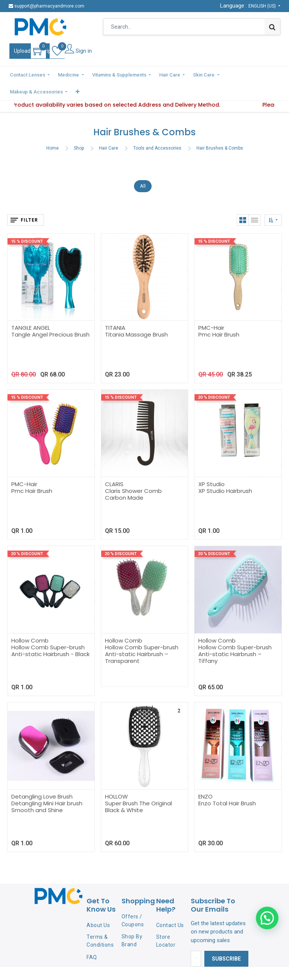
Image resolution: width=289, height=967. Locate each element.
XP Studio (211, 466)
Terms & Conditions (100, 923)
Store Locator (166, 923)
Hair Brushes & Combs (219, 129)
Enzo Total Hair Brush (227, 785)
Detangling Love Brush (42, 778)
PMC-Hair (211, 310)
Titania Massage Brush (136, 316)
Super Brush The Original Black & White (138, 788)
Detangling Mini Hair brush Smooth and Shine (46, 788)
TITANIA (115, 310)
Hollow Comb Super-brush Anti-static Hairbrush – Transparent (141, 635)
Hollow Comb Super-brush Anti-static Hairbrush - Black (50, 632)
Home (52, 129)
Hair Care (108, 129)
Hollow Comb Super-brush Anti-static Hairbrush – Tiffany (235, 635)
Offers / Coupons (133, 902)
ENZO (205, 778)
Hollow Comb (30, 622)
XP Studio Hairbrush (225, 473)
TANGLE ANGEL (30, 310)
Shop (79, 129)
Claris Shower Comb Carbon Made (133, 476)
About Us (98, 907)
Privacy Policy (96, 955)
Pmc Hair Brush (218, 316)
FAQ (92, 939)
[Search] (272, 27)
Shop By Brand (132, 922)
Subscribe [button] (226, 941)
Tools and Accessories (157, 129)
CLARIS (114, 466)
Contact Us (170, 907)
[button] (275, 74)
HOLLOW (116, 778)
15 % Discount (27, 222)
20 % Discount (214, 379)
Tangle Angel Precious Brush (50, 316)
